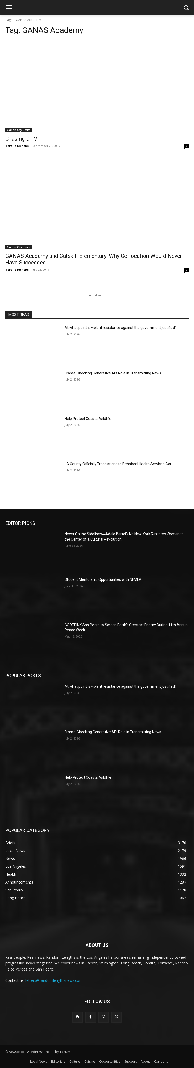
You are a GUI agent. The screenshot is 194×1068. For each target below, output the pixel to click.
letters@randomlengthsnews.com (54, 980)
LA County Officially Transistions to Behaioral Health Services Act (118, 464)
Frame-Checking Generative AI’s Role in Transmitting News (113, 373)
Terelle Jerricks (17, 146)
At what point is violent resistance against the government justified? (121, 328)
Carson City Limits (18, 130)
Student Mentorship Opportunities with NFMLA (103, 579)
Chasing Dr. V (21, 139)
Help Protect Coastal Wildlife (88, 419)
